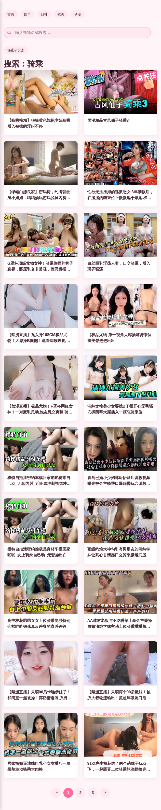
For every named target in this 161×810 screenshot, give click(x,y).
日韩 (44, 14)
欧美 (60, 14)
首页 (10, 14)
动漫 (77, 14)
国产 (27, 14)
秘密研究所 (16, 50)
